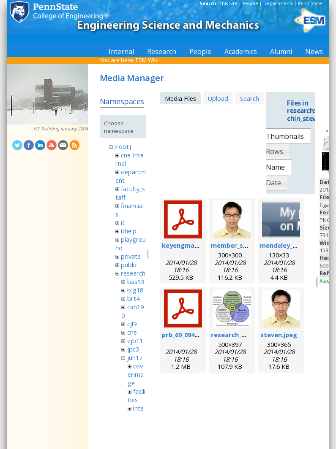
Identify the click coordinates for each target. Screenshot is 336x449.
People (250, 3)
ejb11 (135, 340)
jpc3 (133, 349)
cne (132, 332)
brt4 (133, 298)
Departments (278, 3)
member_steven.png (243, 245)
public (129, 264)
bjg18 (135, 290)
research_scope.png (242, 334)
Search (249, 98)
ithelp (129, 231)
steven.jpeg (278, 334)
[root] (123, 146)
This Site (229, 3)
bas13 (135, 281)
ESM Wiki (147, 60)
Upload (218, 98)
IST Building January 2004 (60, 129)
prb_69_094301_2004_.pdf (198, 334)
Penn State (310, 3)
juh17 (134, 357)
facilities (136, 395)
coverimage (136, 374)
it (123, 222)
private (131, 256)
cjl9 (132, 323)
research (133, 273)
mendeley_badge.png (292, 245)
